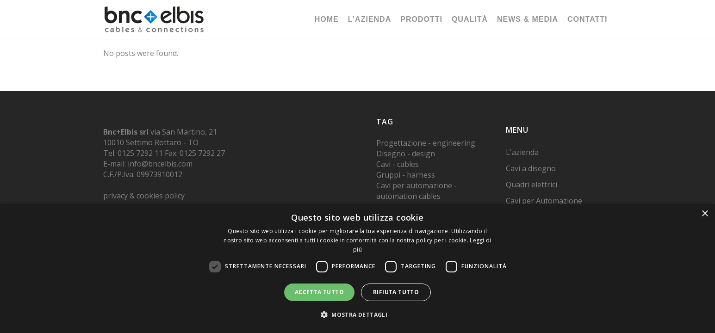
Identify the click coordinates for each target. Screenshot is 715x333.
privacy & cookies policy (144, 196)
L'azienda (522, 152)
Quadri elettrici (531, 184)
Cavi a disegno (531, 168)
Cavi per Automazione (544, 201)
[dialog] (357, 268)
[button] (357, 315)
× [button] (704, 213)
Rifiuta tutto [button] (396, 292)
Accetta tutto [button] (319, 292)
